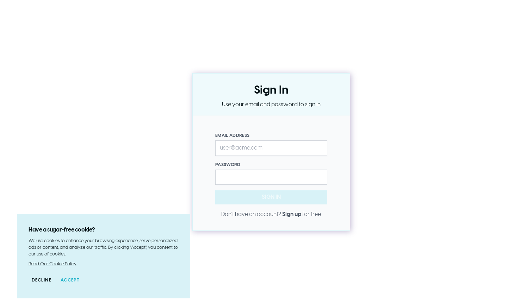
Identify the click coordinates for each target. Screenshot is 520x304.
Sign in (284, 199)
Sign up (291, 214)
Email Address (232, 135)
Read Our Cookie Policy (52, 264)
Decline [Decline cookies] (41, 280)
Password (228, 165)
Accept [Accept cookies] (70, 280)
